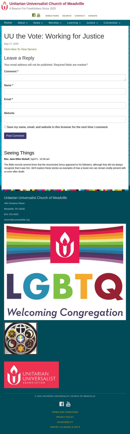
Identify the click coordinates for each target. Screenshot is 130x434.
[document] (65, 106)
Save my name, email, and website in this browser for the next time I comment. (57, 127)
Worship (54, 22)
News (38, 22)
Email (8, 99)
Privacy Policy (65, 417)
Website (9, 113)
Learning (73, 22)
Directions (52, 16)
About (22, 22)
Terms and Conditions (65, 412)
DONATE (93, 16)
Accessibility (65, 422)
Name (8, 85)
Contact (80, 16)
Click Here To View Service (20, 49)
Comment (11, 71)
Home (8, 22)
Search (66, 16)
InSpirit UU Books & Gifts (65, 427)
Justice (92, 22)
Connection (111, 22)
